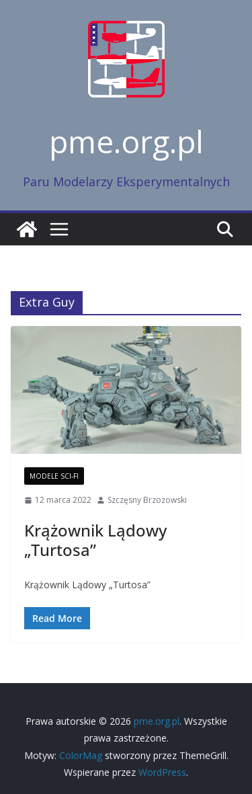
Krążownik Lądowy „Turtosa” (95, 540)
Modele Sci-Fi (54, 476)
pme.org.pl (126, 141)
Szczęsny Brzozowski (147, 500)
